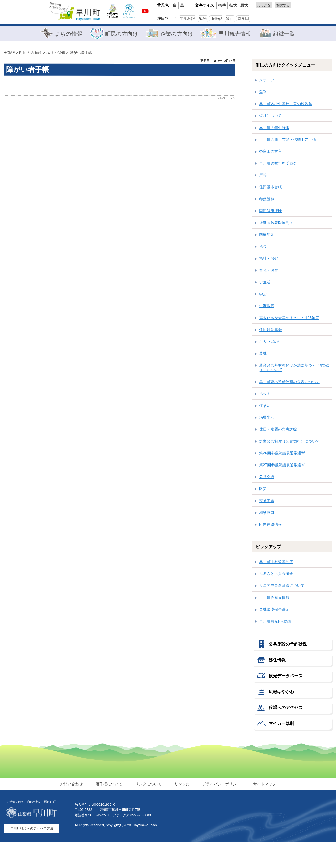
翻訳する (283, 5)
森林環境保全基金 (274, 611)
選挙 (263, 93)
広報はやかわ (281, 693)
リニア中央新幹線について (282, 587)
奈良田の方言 (270, 153)
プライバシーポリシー (220, 785)
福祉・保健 (55, 54)
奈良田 (243, 19)
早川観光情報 (235, 34)
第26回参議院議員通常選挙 (282, 455)
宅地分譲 (187, 19)
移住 (230, 19)
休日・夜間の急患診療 (278, 431)
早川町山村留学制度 (276, 563)
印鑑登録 (266, 200)
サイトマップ (262, 785)
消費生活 (266, 419)
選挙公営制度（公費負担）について (289, 443)
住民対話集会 (270, 331)
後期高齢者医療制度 (276, 224)
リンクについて (149, 785)
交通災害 (266, 502)
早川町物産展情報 (274, 599)
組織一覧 (285, 34)
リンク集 (181, 785)
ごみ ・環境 (269, 343)
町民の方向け (120, 34)
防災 (263, 490)
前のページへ (227, 99)
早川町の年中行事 (274, 129)
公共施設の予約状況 (288, 645)
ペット (265, 395)
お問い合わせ (74, 785)
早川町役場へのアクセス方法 (31, 830)
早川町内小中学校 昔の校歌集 (285, 105)
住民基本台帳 (270, 189)
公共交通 (266, 478)
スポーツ (266, 82)
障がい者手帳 (81, 54)
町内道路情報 (270, 526)
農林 (263, 355)
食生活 (265, 284)
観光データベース (286, 677)
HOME (9, 54)
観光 (203, 19)
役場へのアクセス (286, 709)
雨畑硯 (216, 19)
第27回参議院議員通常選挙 (282, 466)
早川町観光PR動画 (275, 623)
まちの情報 (66, 34)
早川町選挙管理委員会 (278, 165)
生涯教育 (266, 307)
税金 (263, 248)
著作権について (110, 785)
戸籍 (263, 177)
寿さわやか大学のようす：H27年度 (289, 319)
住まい (265, 407)
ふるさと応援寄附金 (276, 575)
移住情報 (277, 661)
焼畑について (270, 117)
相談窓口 (266, 514)
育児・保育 (268, 272)
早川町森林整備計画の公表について (289, 383)
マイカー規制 (281, 725)
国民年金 (266, 236)
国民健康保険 (270, 212)
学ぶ (263, 295)
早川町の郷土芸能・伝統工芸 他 (287, 141)
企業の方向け (176, 34)
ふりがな (264, 5)
